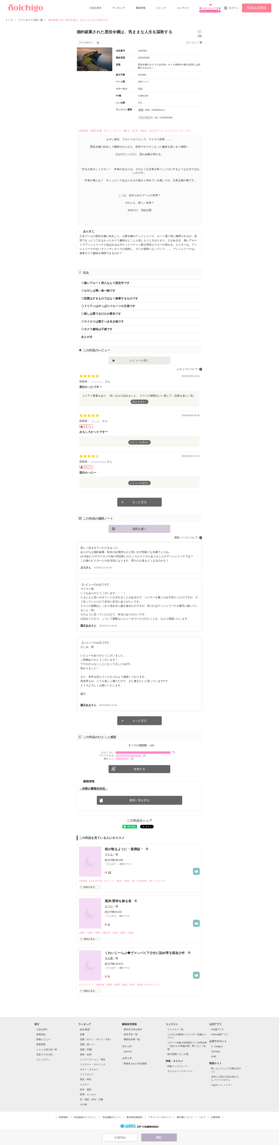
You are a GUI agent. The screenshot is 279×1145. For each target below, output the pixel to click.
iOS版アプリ (217, 1029)
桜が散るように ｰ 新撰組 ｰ (124, 849)
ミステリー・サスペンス (92, 1064)
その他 (83, 1104)
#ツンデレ (185, 130)
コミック (161, 7)
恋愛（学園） (87, 1049)
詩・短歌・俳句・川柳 (91, 1099)
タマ (83, 567)
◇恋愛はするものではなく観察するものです (109, 298)
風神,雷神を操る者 (118, 901)
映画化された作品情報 (135, 1063)
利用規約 (63, 1117)
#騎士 (126, 130)
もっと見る (139, 502)
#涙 (133, 881)
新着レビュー (43, 1039)
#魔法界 (106, 932)
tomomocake (99, 461)
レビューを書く (139, 360)
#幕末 (119, 881)
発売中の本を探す (133, 1029)
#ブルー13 (159, 881)
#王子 (135, 130)
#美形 (132, 984)
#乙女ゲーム (156, 130)
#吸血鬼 (100, 984)
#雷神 (97, 932)
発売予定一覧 (131, 1034)
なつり (109, 906)
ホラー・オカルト (89, 1069)
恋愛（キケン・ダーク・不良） (96, 1039)
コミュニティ (43, 1059)
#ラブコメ (171, 130)
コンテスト (183, 7)
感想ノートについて (186, 537)
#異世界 (83, 130)
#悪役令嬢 (96, 130)
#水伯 (115, 932)
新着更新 (41, 1044)
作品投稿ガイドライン (85, 1117)
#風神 (90, 932)
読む (159, 1137)
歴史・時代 (85, 1079)
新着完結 (41, 1034)
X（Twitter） (217, 1046)
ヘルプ (201, 1117)
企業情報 (215, 1117)
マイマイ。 (98, 381)
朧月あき (191, 42)
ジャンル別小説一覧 (46, 1049)
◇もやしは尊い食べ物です (98, 290)
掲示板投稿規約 (134, 1117)
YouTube (215, 1051)
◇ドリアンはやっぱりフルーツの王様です (108, 306)
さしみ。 (96, 420)
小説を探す (95, 7)
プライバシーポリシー (159, 1117)
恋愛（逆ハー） (88, 1044)
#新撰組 (83, 881)
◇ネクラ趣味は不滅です (96, 329)
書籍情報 (141, 7)
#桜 (151, 881)
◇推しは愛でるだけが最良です (101, 313)
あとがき (87, 336)
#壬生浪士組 (95, 881)
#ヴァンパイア (86, 984)
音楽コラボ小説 (44, 1054)
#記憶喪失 (142, 881)
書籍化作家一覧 (132, 1039)
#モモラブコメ (152, 984)
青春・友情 (85, 1054)
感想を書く (139, 528)
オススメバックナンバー (180, 1071)
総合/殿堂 (85, 1029)
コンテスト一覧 (175, 1029)
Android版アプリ (219, 1034)
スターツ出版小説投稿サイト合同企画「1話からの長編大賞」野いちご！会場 (187, 1045)
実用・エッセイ (88, 1094)
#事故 (127, 881)
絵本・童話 (85, 1089)
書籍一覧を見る (139, 800)
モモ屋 (109, 958)
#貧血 (124, 984)
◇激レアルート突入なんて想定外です (105, 282)
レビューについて (187, 368)
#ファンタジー (112, 130)
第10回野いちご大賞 (177, 1054)
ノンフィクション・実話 (92, 1059)
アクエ (109, 854)
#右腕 (130, 932)
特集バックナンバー (177, 1066)
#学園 (109, 984)
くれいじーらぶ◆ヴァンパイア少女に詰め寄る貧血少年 (145, 953)
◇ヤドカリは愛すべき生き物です (102, 321)
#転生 (143, 130)
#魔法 (82, 932)
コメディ (84, 1084)
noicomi (128, 1051)
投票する (139, 769)
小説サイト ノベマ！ (222, 1085)
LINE (213, 1056)
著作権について (185, 1117)
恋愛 (82, 1034)
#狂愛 (140, 984)
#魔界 (123, 932)
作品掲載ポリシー (111, 1117)
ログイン (234, 7)
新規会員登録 (256, 8)
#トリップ (109, 881)
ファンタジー (87, 1074)
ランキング (118, 7)
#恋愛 (117, 984)
